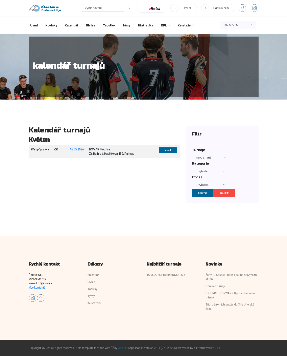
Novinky (51, 25)
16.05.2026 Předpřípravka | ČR (166, 274)
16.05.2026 (77, 149)
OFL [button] (164, 25)
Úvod (34, 25)
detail (168, 150)
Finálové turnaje (216, 286)
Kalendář (71, 25)
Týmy (126, 25)
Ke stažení (185, 25)
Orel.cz (181, 8)
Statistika (145, 25)
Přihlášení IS (215, 8)
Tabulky (109, 25)
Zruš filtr (224, 193)
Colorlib (122, 348)
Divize (90, 25)
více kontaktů (37, 287)
